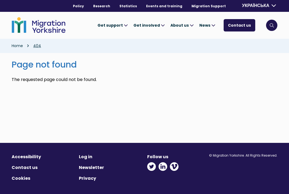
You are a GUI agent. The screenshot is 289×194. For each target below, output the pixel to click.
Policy (78, 6)
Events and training (164, 6)
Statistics (128, 6)
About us (182, 25)
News (207, 25)
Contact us (239, 25)
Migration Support (208, 6)
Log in (85, 157)
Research (101, 6)
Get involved (149, 25)
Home (17, 45)
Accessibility (26, 157)
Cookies (21, 178)
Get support (113, 25)
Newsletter (91, 167)
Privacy (87, 178)
